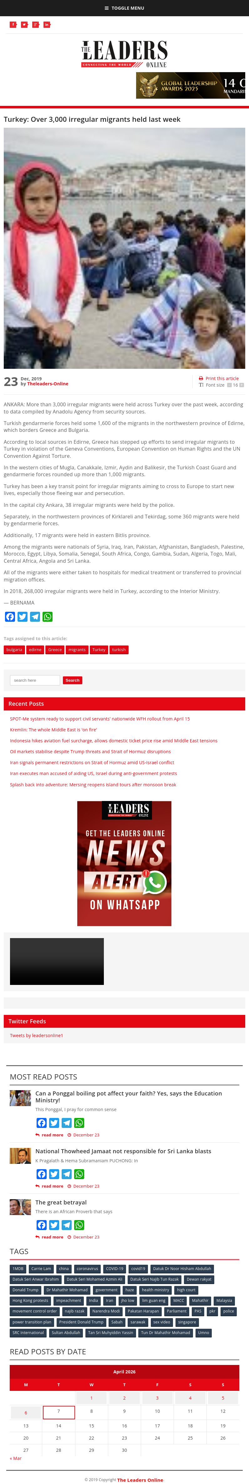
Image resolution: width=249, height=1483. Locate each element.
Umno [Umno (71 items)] (206, 1331)
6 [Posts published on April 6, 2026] (26, 1407)
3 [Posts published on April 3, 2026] (157, 1395)
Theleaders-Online (47, 384)
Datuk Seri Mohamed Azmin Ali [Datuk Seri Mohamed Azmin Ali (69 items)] (96, 1279)
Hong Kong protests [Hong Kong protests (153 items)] (30, 1300)
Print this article (219, 378)
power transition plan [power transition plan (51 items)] (66, 1320)
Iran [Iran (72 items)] (112, 1300)
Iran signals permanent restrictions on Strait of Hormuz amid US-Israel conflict (92, 763)
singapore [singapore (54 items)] (225, 1320)
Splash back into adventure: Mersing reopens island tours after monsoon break (93, 785)
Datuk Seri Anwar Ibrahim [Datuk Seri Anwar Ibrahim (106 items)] (36, 1279)
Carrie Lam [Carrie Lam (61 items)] (42, 1269)
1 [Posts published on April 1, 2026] (91, 1395)
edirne (38, 650)
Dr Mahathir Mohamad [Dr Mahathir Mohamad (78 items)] (68, 1290)
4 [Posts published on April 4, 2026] (190, 1395)
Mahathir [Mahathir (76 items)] (205, 1300)
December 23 (83, 1135)
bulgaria (15, 650)
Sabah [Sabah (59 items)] (153, 1320)
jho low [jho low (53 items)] (131, 1300)
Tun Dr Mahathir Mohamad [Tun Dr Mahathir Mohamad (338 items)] (168, 1331)
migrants (84, 650)
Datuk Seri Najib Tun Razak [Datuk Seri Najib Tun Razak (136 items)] (156, 1279)
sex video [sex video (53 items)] (199, 1320)
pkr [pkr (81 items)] (16, 1320)
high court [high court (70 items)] (190, 1290)
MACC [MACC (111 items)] (183, 1300)
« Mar (16, 1451)
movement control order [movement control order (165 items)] (59, 1310)
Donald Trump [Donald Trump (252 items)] (26, 1290)
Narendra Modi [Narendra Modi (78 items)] (132, 1310)
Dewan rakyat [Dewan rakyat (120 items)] (201, 1279)
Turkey (108, 650)
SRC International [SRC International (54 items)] (28, 1331)
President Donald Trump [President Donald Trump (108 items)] (116, 1320)
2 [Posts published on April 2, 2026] (124, 1395)
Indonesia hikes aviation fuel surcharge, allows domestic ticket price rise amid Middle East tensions (114, 741)
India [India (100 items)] (95, 1300)
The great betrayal (61, 1202)
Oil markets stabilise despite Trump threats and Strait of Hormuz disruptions (90, 752)
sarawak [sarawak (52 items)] (174, 1320)
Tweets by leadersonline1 (36, 1036)
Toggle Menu (124, 8)
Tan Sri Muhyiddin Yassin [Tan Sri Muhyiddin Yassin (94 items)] (112, 1331)
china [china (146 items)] (66, 1269)
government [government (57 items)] (108, 1290)
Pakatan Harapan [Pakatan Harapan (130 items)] (170, 1310)
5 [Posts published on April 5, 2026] (223, 1395)
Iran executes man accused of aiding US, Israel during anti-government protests (93, 774)
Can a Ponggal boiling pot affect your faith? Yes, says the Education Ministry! (128, 1097)
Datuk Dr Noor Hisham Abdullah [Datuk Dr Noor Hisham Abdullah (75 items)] (187, 1269)
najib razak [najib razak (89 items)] (100, 1310)
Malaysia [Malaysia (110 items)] (20, 1310)
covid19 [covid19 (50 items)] (142, 1269)
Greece (60, 650)
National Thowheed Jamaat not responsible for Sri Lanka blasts (123, 1151)
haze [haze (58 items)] (132, 1290)
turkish (130, 650)
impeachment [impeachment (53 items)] (69, 1300)
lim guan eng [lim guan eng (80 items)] (157, 1300)
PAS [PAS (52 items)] (226, 1310)
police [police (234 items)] (33, 1320)
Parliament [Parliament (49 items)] (204, 1310)
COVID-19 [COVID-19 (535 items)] (118, 1269)
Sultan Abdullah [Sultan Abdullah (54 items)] (67, 1331)
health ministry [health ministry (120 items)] (158, 1290)
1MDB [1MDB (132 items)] (18, 1269)
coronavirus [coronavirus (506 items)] (90, 1269)
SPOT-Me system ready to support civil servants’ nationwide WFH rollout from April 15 (100, 719)
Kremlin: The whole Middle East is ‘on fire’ (53, 730)
